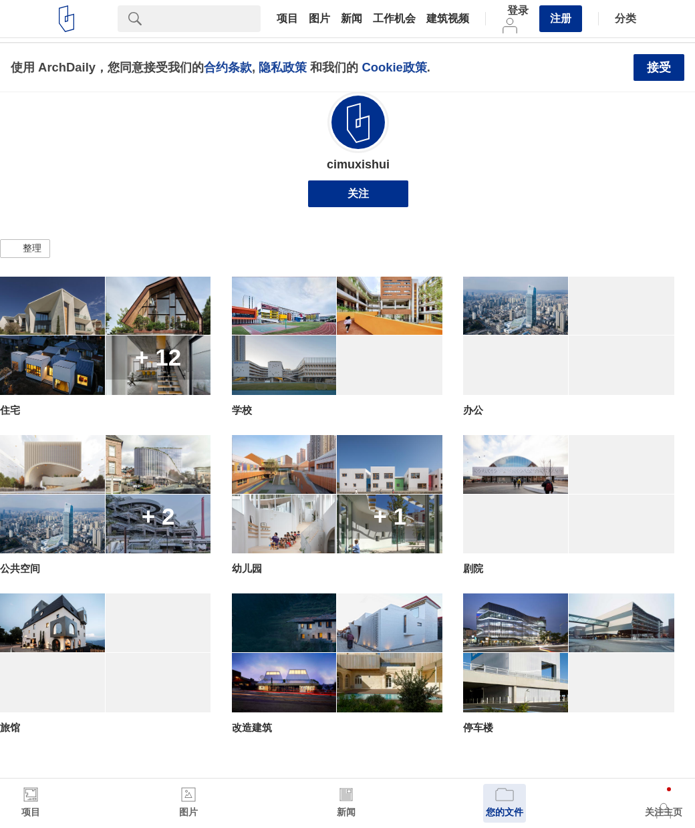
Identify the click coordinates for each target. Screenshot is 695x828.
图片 (319, 18)
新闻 (351, 18)
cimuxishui (358, 164)
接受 (659, 67)
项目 (287, 18)
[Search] (206, 18)
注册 (560, 18)
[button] (25, 248)
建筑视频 (447, 18)
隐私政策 (283, 67)
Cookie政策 (394, 67)
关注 (358, 193)
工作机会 (394, 18)
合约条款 (228, 67)
